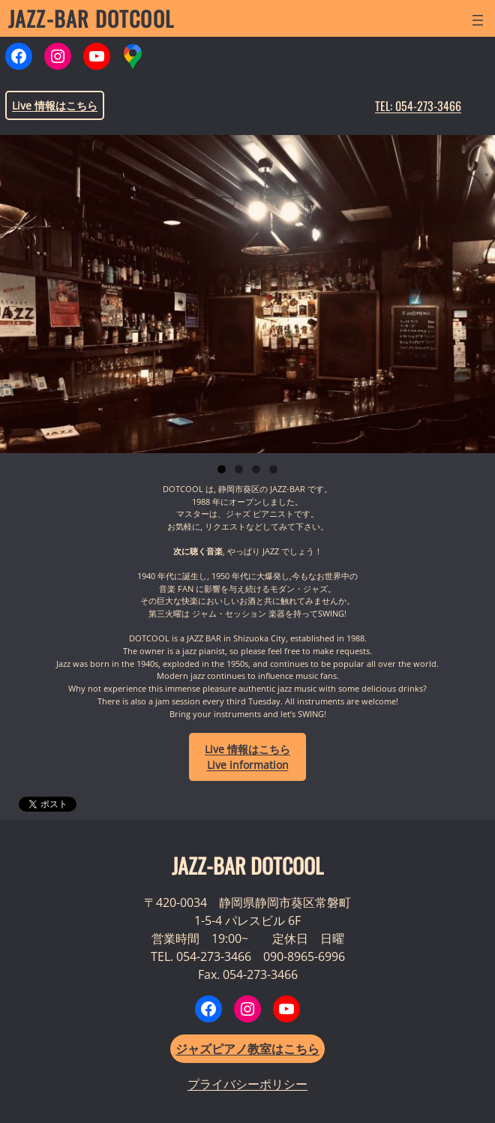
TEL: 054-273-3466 (418, 106)
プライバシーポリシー (248, 1084)
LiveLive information (247, 757)
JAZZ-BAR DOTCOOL (91, 18)
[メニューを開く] (478, 20)
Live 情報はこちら (55, 105)
